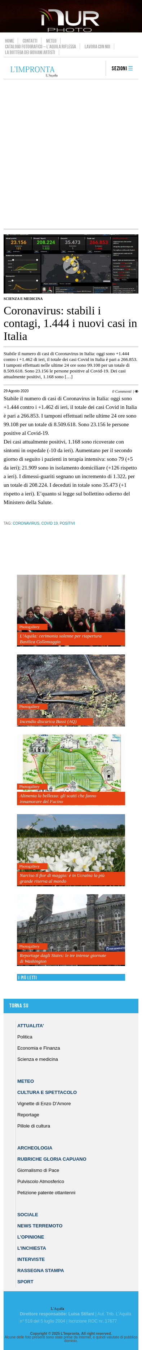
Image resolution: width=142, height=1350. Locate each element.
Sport (25, 1281)
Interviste (31, 1259)
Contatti (30, 41)
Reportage (28, 1114)
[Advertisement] (71, 154)
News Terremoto (39, 1225)
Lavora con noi (97, 46)
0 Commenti (121, 391)
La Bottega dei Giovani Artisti (30, 52)
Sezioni (119, 68)
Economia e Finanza (38, 1048)
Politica (24, 1037)
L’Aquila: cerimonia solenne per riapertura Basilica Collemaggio (61, 638)
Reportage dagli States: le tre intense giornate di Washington (63, 958)
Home (9, 41)
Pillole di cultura (33, 1126)
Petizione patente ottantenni (46, 1192)
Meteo (51, 41)
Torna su (18, 1005)
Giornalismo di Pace (38, 1170)
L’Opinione (30, 1237)
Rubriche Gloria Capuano (51, 1159)
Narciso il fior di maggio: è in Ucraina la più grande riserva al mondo (62, 878)
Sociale (27, 1214)
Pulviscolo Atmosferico (40, 1181)
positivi (67, 523)
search (98, 69)
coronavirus (26, 523)
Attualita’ (30, 1025)
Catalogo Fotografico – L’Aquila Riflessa (40, 46)
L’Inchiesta (31, 1248)
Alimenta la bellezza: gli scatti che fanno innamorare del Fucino (58, 798)
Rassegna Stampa (40, 1270)
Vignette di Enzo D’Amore (44, 1103)
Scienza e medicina (23, 299)
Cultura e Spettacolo (47, 1092)
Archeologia (35, 1148)
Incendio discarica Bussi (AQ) (48, 721)
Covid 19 (49, 523)
